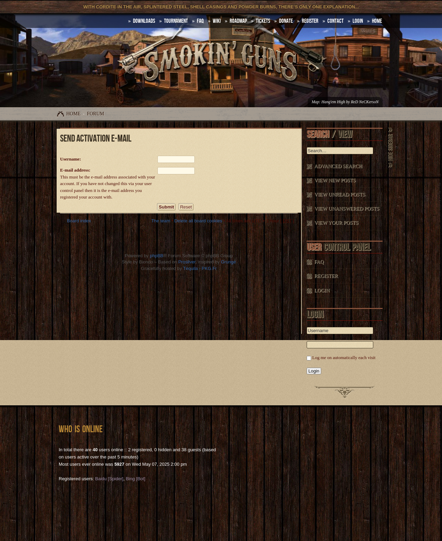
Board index (79, 220)
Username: (70, 159)
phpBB (156, 255)
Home (73, 113)
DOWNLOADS (144, 21)
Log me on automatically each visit (343, 357)
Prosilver (186, 261)
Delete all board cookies (198, 220)
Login (358, 21)
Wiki (217, 21)
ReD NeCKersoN (364, 102)
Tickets (263, 21)
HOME (377, 21)
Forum (95, 113)
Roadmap (238, 21)
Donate (286, 21)
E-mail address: (75, 170)
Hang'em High (333, 102)
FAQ (200, 21)
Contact (335, 21)
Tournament (176, 21)
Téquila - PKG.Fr (200, 268)
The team (160, 220)
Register (310, 21)
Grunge (228, 261)
